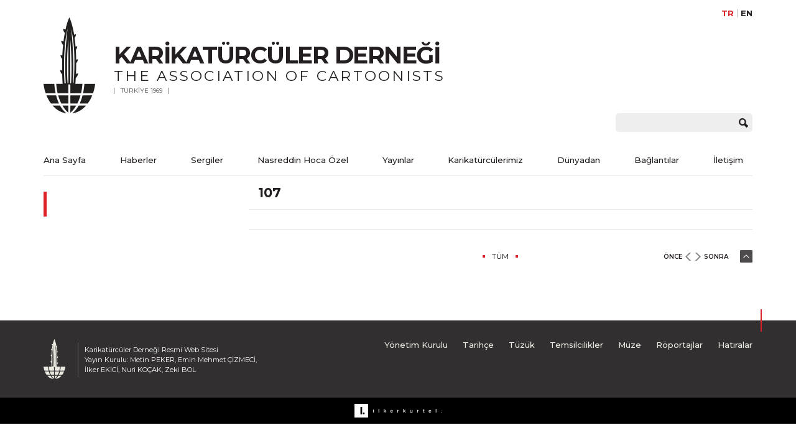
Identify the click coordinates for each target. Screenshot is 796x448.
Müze (629, 345)
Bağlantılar (656, 160)
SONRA (716, 257)
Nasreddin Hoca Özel (302, 160)
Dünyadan (578, 160)
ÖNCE (673, 257)
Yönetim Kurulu (416, 345)
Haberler (138, 160)
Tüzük (522, 345)
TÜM (500, 256)
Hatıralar (735, 345)
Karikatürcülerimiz (485, 160)
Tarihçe (478, 345)
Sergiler (207, 160)
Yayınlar (398, 160)
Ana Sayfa (65, 160)
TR (727, 13)
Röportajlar (679, 345)
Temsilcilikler (576, 345)
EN (746, 13)
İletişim (728, 160)
